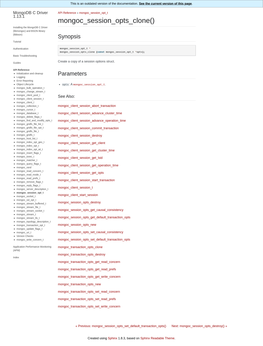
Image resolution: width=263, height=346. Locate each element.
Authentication (20, 48)
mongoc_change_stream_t (31, 91)
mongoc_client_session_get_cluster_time (86, 150)
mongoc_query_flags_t (29, 163)
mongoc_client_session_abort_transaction (87, 105)
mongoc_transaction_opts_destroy (81, 254)
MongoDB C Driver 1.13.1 (30, 14)
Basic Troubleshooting (25, 55)
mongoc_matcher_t (27, 160)
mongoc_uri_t (24, 232)
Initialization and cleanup (30, 73)
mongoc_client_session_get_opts (81, 172)
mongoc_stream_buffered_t (31, 203)
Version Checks (25, 236)
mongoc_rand (24, 167)
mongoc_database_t (27, 113)
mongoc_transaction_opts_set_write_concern (89, 306)
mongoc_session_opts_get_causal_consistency (90, 209)
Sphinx (112, 338)
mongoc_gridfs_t (25, 135)
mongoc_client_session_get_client (81, 142)
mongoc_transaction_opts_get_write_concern (89, 276)
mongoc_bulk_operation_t (30, 88)
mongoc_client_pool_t (28, 95)
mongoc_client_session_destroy (80, 135)
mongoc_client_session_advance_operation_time (92, 120)
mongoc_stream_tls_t (28, 218)
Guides (17, 62)
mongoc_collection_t (28, 106)
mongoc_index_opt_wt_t (30, 149)
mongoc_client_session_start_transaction (86, 180)
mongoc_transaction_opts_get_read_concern (89, 261)
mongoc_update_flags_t (29, 228)
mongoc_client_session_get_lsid (80, 157)
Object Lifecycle (25, 84)
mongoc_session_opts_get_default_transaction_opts (94, 217)
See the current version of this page (165, 3)
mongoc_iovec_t (25, 156)
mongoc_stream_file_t (28, 207)
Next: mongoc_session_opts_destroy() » (199, 325)
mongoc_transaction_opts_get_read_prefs (87, 269)
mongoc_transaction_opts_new (79, 284)
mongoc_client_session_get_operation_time (88, 165)
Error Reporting (25, 80)
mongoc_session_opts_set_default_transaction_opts (94, 239)
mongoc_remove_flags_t (30, 181)
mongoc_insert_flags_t (29, 153)
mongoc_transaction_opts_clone (80, 246)
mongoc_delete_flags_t (29, 116)
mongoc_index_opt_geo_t (30, 142)
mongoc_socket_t (26, 196)
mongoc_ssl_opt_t (26, 200)
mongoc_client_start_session (78, 194)
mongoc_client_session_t (75, 187)
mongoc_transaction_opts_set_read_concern (89, 291)
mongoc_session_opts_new (77, 224)
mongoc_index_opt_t (28, 145)
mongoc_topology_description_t (34, 221)
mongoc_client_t (25, 102)
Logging (21, 77)
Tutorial (17, 41)
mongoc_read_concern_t (30, 171)
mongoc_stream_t (26, 214)
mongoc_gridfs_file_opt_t (30, 127)
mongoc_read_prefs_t (28, 178)
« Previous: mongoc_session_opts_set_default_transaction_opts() (120, 325)
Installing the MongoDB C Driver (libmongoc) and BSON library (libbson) (30, 31)
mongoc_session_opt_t (93, 12)
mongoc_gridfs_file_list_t (30, 124)
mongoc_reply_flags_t (28, 185)
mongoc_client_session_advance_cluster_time (90, 113)
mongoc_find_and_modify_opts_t (34, 120)
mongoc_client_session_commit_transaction (88, 128)
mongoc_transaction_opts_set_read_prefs (87, 298)
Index (16, 257)
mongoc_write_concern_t (30, 239)
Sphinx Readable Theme (157, 338)
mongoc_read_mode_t (29, 174)
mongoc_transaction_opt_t (31, 225)
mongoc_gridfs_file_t (28, 131)
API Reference (67, 12)
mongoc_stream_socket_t (30, 210)
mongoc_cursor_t (26, 109)
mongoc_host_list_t (27, 138)
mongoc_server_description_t (32, 189)
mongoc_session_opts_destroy (79, 202)
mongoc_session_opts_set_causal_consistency (90, 231)
